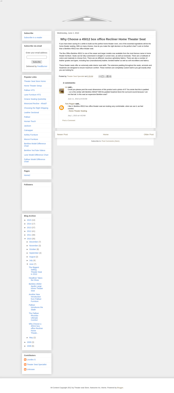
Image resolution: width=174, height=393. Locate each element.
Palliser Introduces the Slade (36, 307)
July (31, 260)
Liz (66, 87)
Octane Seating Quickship (35, 99)
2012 (29, 231)
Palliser (27, 117)
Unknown (31, 369)
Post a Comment (68, 120)
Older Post (149, 134)
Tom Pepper (70, 104)
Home (105, 134)
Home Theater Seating (78, 111)
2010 (29, 239)
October (33, 249)
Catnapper (28, 130)
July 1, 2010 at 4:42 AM (77, 116)
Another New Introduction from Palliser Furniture (35, 297)
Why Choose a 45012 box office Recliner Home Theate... (36, 328)
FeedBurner (42, 66)
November (33, 246)
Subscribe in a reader (33, 37)
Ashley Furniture (31, 135)
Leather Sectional (31, 112)
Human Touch (30, 121)
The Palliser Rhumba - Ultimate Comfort (34, 316)
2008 (29, 346)
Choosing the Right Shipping (36, 108)
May (31, 337)
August (32, 257)
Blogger (120, 388)
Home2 (27, 175)
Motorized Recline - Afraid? (35, 103)
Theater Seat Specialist (36, 364)
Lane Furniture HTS (32, 95)
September (34, 253)
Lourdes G (31, 359)
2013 (29, 227)
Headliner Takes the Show (35, 279)
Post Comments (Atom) (110, 141)
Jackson (27, 126)
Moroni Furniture (31, 139)
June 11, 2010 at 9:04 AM (77, 99)
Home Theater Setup (33, 86)
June (31, 264)
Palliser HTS (29, 90)
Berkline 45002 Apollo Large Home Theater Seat (36, 287)
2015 (29, 220)
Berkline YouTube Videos (34, 150)
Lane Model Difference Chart (36, 155)
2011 (29, 235)
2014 (29, 224)
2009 (29, 342)
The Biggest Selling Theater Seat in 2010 (35, 270)
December (33, 242)
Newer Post (62, 134)
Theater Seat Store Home (35, 81)
